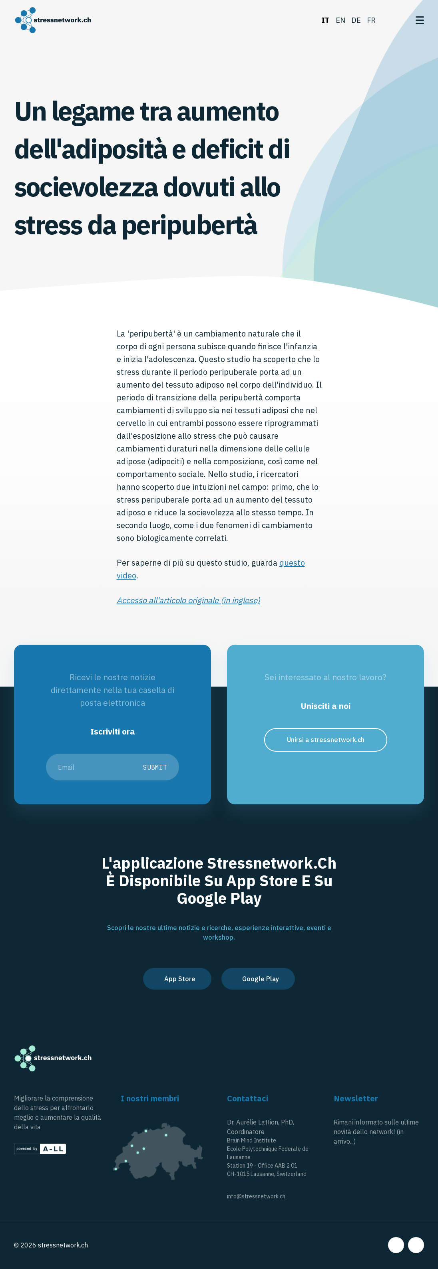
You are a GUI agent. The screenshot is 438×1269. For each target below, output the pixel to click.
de (356, 20)
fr (371, 20)
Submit (155, 767)
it (326, 20)
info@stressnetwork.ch (256, 1196)
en (340, 20)
